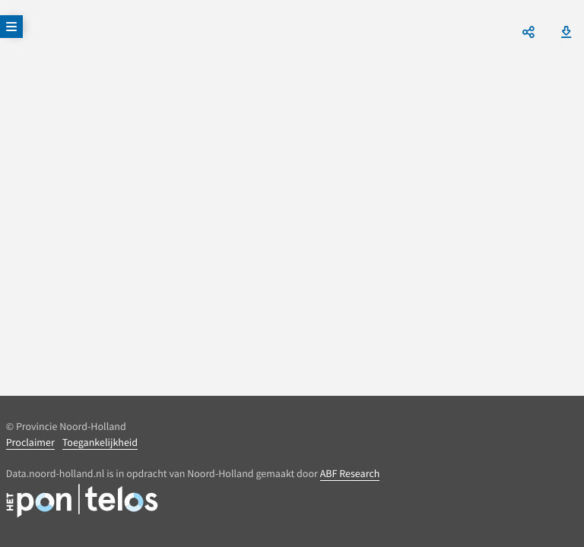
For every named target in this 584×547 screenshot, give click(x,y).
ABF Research (350, 473)
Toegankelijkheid (100, 442)
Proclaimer (30, 442)
